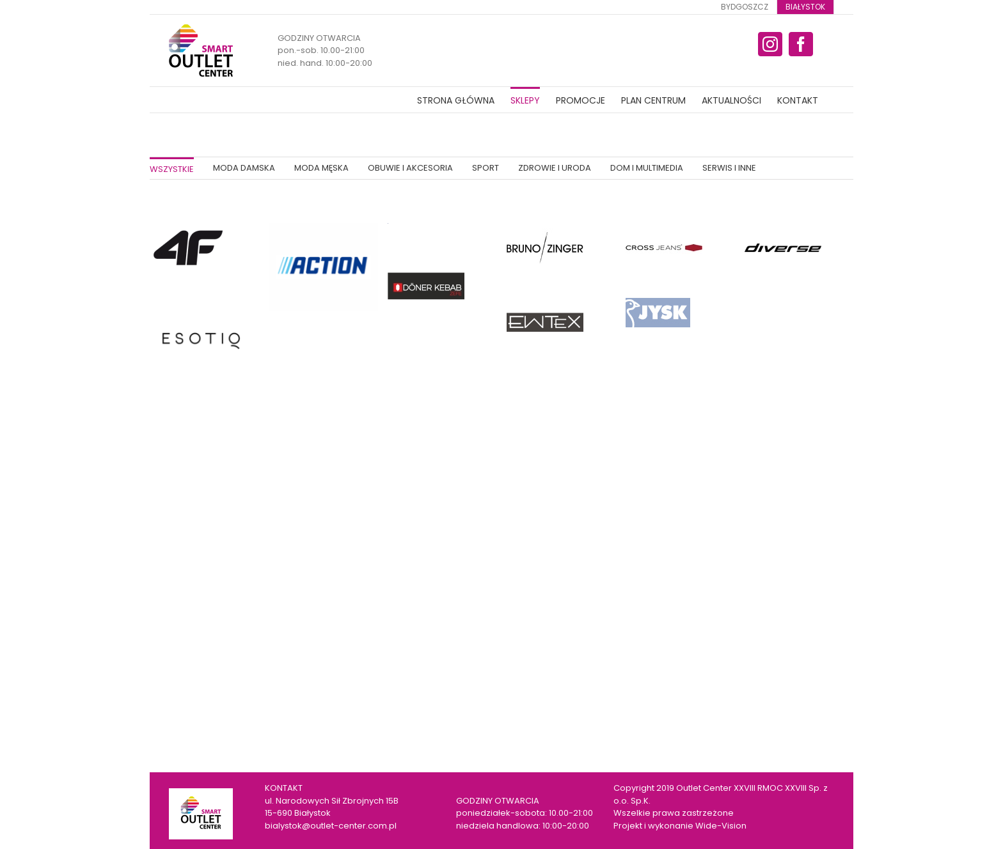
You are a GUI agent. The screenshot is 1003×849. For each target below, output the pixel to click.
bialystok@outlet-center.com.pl (331, 826)
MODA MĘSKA (321, 168)
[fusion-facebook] (801, 44)
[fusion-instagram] (770, 44)
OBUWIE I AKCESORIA (410, 168)
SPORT (485, 168)
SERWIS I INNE (729, 168)
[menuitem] (745, 7)
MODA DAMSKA (244, 168)
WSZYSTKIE (172, 169)
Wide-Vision (720, 826)
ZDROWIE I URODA (554, 168)
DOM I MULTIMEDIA (646, 168)
